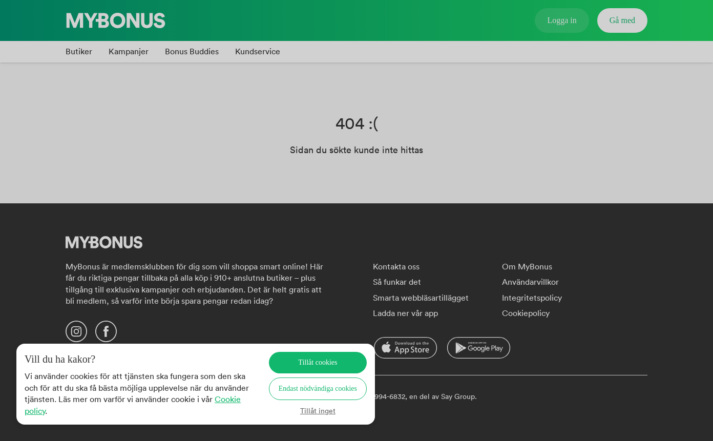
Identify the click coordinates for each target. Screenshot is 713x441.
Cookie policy (62, 411)
